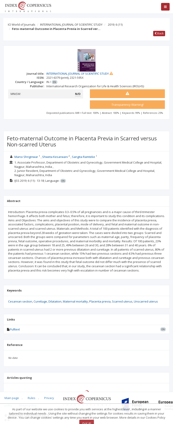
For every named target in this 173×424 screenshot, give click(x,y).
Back (159, 33)
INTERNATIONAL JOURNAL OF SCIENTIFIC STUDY (71, 24)
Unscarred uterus (146, 301)
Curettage (40, 301)
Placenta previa (100, 301)
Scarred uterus (122, 301)
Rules (31, 398)
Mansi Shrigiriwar (26, 157)
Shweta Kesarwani (55, 157)
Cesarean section (20, 301)
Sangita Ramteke (83, 157)
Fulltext (15, 329)
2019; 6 (115, 24)
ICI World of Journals (21, 24)
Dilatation (54, 301)
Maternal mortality (75, 301)
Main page (12, 398)
